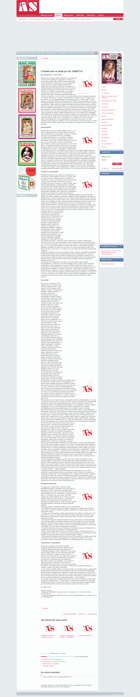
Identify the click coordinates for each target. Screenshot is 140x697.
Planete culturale (106, 125)
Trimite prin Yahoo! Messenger (52, 659)
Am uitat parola (117, 168)
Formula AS (24, 53)
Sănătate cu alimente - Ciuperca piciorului (49, 630)
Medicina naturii (48, 19)
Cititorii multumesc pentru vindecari (109, 96)
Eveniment (104, 104)
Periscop (104, 122)
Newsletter (91, 15)
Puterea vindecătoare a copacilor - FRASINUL (69, 630)
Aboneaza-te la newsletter (51, 663)
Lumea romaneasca (35, 19)
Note (81, 614)
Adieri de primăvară (88, 629)
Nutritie (103, 116)
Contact (101, 15)
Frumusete (104, 107)
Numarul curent (47, 15)
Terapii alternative (107, 143)
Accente (103, 90)
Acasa (103, 87)
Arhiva (58, 15)
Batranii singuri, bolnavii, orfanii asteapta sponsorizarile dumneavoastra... (111, 252)
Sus (121, 694)
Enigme (68, 19)
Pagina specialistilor (107, 119)
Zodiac (103, 146)
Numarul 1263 (52, 53)
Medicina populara (86, 19)
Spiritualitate (60, 19)
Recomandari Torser (107, 264)
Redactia (45, 608)
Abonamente (68, 15)
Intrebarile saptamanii (108, 110)
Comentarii (92, 614)
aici (70, 677)
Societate (104, 131)
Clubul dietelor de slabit (108, 100)
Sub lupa (104, 140)
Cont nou (106, 168)
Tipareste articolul (48, 666)
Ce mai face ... (106, 93)
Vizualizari (69, 614)
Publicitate (80, 15)
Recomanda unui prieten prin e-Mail (54, 661)
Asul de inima (22, 19)
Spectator (104, 134)
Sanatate (75, 19)
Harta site (115, 694)
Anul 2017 (41, 53)
